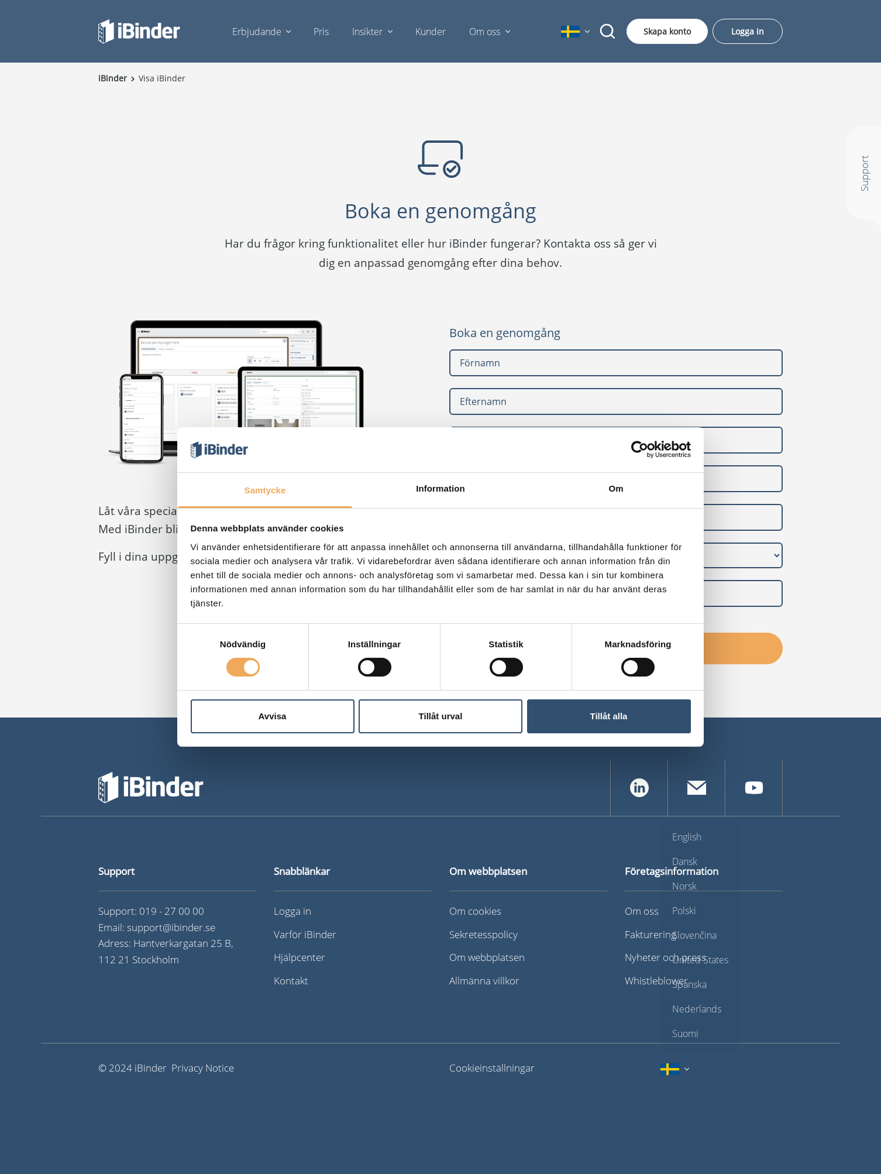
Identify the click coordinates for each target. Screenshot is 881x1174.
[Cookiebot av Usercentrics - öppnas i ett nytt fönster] (640, 449)
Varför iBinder (305, 934)
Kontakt (291, 980)
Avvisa (273, 716)
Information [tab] (440, 488)
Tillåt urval (441, 716)
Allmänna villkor (484, 980)
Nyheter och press (665, 957)
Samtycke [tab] (265, 490)
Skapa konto (667, 31)
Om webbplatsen (487, 957)
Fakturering (650, 934)
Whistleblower (656, 980)
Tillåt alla (609, 716)
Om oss (484, 31)
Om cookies (475, 911)
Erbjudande (256, 31)
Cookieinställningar (492, 1068)
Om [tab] (615, 488)
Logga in (747, 31)
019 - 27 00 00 (171, 911)
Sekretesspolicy (483, 934)
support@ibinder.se (171, 927)
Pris (321, 31)
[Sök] (607, 31)
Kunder (430, 31)
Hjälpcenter (299, 957)
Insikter (367, 31)
